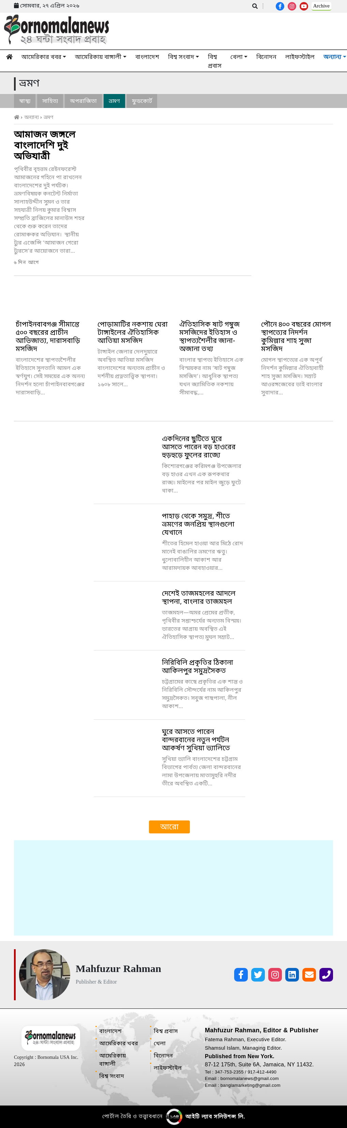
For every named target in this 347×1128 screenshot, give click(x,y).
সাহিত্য (50, 101)
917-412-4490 (262, 1072)
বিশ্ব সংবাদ (181, 57)
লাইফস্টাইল (300, 57)
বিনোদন (266, 57)
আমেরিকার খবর (41, 57)
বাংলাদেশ (147, 57)
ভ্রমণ (114, 101)
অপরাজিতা (83, 101)
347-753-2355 (230, 1072)
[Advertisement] (173, 888)
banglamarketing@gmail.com (251, 1085)
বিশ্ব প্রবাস (215, 61)
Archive (321, 6)
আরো (169, 827)
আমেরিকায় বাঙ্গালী (98, 57)
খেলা (236, 57)
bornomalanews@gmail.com (250, 1078)
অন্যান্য (34, 117)
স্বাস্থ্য (24, 101)
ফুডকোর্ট (142, 101)
